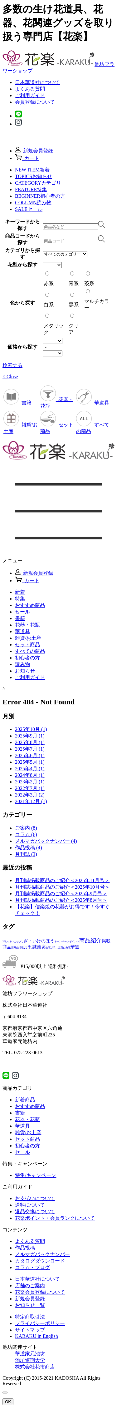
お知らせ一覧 (30, 1305)
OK (8, 1401)
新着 (20, 592)
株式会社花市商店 (35, 1366)
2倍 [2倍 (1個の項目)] (4, 941)
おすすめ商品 (30, 605)
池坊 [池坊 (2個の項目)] (41, 947)
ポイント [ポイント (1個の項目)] (74, 941)
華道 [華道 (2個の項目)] (75, 947)
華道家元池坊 (30, 1353)
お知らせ (25, 670)
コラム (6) (26, 834)
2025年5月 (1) (30, 762)
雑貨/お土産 (28, 1132)
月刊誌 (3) (26, 854)
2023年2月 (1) (30, 781)
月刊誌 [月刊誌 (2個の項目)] (30, 947)
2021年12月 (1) (31, 801)
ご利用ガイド (30, 95)
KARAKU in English (36, 1336)
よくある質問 (30, 89)
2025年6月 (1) (30, 755)
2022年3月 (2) (30, 794)
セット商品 (27, 644)
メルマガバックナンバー (42, 1254)
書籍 (17, 402)
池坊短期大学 (30, 1360)
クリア (74, 324)
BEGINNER (40, 196)
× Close (10, 376)
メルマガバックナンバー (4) (46, 841)
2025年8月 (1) (30, 742)
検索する (12, 365)
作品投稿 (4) (28, 847)
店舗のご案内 (30, 1285)
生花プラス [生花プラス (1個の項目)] (52, 947)
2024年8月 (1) (30, 775)
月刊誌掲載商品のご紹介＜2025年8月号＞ (61, 900)
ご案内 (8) (26, 828)
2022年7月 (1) (30, 788)
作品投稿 (25, 1247)
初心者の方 (27, 657)
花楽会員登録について (40, 1292)
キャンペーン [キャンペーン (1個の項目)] (61, 941)
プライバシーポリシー (40, 1323)
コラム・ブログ (32, 1267)
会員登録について (35, 102)
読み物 (22, 664)
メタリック (54, 324)
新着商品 (25, 1099)
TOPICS (33, 176)
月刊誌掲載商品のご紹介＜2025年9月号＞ (61, 893)
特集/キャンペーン (35, 1175)
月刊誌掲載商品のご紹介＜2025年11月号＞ (62, 880)
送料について (30, 1205)
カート (27, 158)
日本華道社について (37, 82)
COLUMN (33, 202)
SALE (28, 209)
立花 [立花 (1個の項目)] (60, 947)
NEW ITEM (32, 169)
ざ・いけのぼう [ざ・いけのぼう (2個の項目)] (39, 941)
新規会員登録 (34, 150)
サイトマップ (30, 1330)
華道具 (92, 402)
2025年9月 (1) (30, 735)
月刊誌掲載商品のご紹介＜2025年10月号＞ (62, 887)
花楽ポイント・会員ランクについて (55, 1218)
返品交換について (35, 1211)
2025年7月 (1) (30, 749)
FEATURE (31, 189)
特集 (20, 598)
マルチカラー (96, 299)
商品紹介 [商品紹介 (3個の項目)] (90, 940)
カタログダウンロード (40, 1261)
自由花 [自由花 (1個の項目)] (67, 947)
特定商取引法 (30, 1316)
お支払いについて (35, 1198)
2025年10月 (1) (31, 729)
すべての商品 (30, 651)
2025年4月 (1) (30, 768)
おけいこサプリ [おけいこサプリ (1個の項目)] (15, 941)
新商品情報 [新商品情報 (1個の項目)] (17, 947)
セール (22, 611)
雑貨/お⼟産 (28, 638)
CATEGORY (38, 183)
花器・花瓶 (27, 625)
